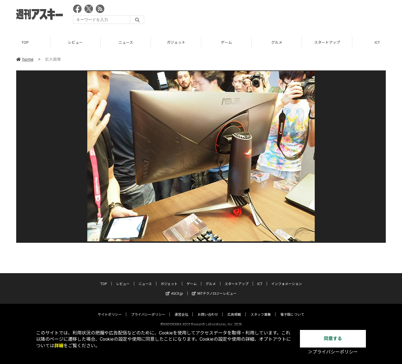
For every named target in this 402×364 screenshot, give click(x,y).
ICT (259, 278)
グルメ (276, 42)
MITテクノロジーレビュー (214, 288)
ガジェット (176, 42)
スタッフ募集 (260, 309)
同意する (333, 338)
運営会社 (181, 309)
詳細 (58, 345)
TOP (25, 42)
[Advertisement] (282, 15)
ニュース (126, 42)
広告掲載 (234, 309)
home (25, 59)
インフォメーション (286, 278)
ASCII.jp (174, 288)
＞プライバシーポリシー (333, 352)
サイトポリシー (110, 309)
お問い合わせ (208, 309)
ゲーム (226, 42)
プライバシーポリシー (148, 309)
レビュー (75, 42)
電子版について (292, 309)
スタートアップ (327, 42)
